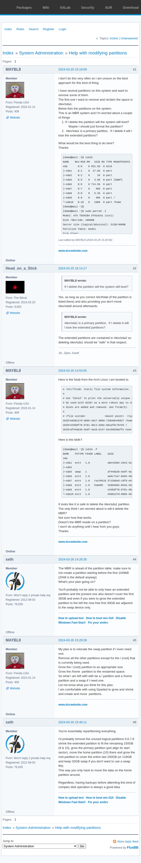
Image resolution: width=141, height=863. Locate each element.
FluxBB (132, 847)
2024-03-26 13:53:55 (72, 370)
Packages (24, 7)
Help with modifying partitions (98, 52)
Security (87, 7)
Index (8, 29)
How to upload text (71, 618)
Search (33, 29)
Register (48, 29)
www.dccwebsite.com (72, 250)
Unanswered (129, 38)
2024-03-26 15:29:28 (72, 640)
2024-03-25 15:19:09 (72, 69)
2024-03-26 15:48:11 (72, 722)
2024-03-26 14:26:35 (72, 559)
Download (131, 7)
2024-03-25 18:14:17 (72, 268)
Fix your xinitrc (98, 622)
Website (15, 117)
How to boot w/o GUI (99, 618)
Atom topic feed (127, 841)
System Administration (41, 52)
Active (114, 38)
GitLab (65, 7)
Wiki (45, 7)
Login (62, 29)
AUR (108, 7)
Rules (20, 29)
